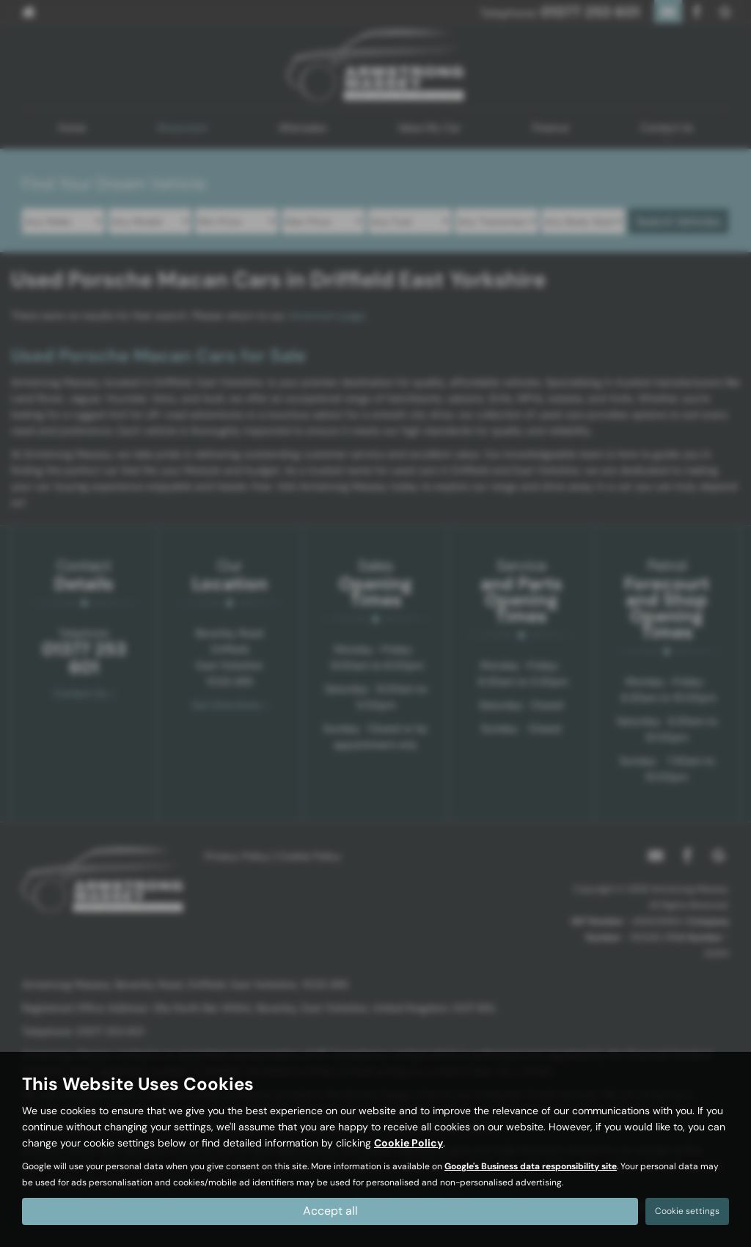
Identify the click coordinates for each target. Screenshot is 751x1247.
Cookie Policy (408, 1142)
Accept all (330, 1210)
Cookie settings (687, 1211)
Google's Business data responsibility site (530, 1166)
